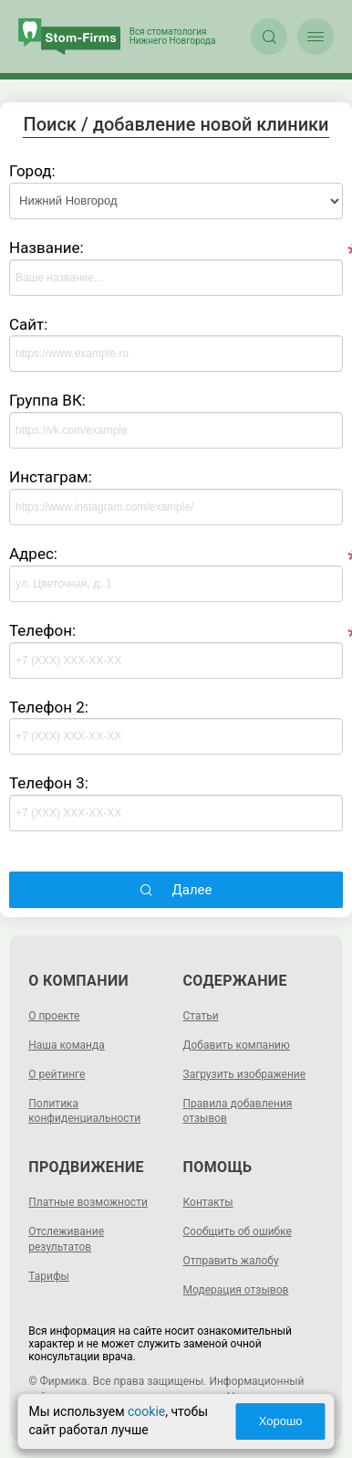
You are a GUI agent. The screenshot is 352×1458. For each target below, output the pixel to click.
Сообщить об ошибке (237, 1231)
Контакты (208, 1202)
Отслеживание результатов (66, 1239)
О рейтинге (56, 1074)
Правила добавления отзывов (238, 1111)
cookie (146, 1411)
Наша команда (66, 1045)
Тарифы (48, 1276)
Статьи (201, 1015)
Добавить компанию (236, 1045)
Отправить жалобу (231, 1260)
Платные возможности (88, 1202)
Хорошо (280, 1421)
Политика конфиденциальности (84, 1111)
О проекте (53, 1015)
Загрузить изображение (244, 1074)
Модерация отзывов (236, 1290)
